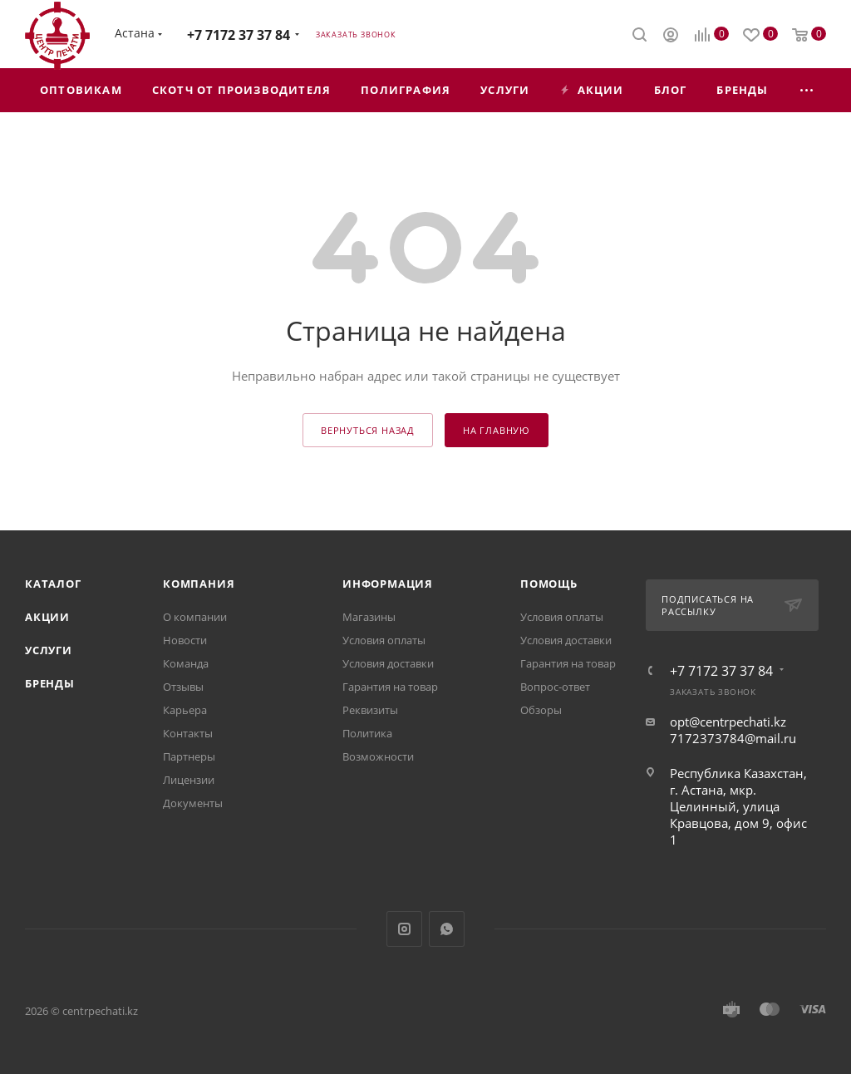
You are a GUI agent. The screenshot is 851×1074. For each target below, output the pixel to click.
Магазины (369, 616)
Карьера (185, 709)
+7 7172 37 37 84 (238, 35)
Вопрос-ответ (555, 686)
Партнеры (189, 756)
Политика (367, 733)
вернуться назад (368, 430)
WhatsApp (447, 929)
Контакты (188, 733)
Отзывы (183, 686)
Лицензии (188, 779)
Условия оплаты (384, 640)
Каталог (53, 583)
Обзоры (541, 709)
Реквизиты (370, 709)
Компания (198, 583)
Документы (193, 803)
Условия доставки (388, 663)
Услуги (48, 650)
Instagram (404, 929)
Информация (387, 583)
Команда (186, 663)
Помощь (549, 583)
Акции (47, 616)
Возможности (378, 756)
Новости (185, 640)
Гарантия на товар (390, 686)
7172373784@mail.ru (733, 738)
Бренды (50, 683)
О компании (195, 616)
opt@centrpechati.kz (728, 721)
